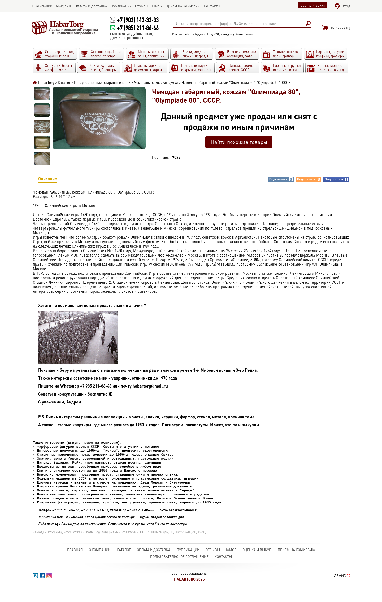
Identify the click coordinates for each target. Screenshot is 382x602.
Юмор (231, 562)
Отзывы (213, 562)
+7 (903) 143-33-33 (138, 20)
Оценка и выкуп (312, 5)
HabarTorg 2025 (189, 592)
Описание (47, 179)
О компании (100, 562)
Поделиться (281, 179)
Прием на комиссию (296, 562)
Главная (75, 562)
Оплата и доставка (153, 562)
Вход (345, 6)
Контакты (223, 569)
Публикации (188, 562)
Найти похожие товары (239, 142)
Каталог (124, 562)
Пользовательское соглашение (179, 569)
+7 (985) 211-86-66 (138, 28)
